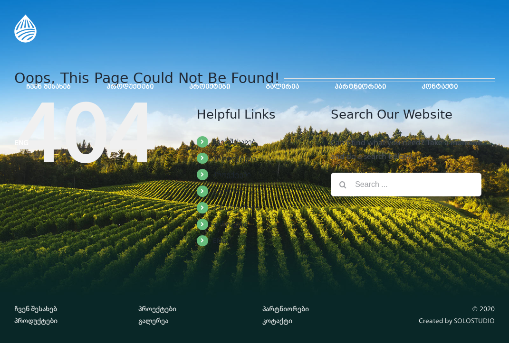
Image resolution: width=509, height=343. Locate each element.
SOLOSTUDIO (474, 320)
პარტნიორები (236, 207)
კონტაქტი (230, 224)
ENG (219, 240)
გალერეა (228, 190)
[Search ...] (406, 184)
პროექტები (232, 174)
